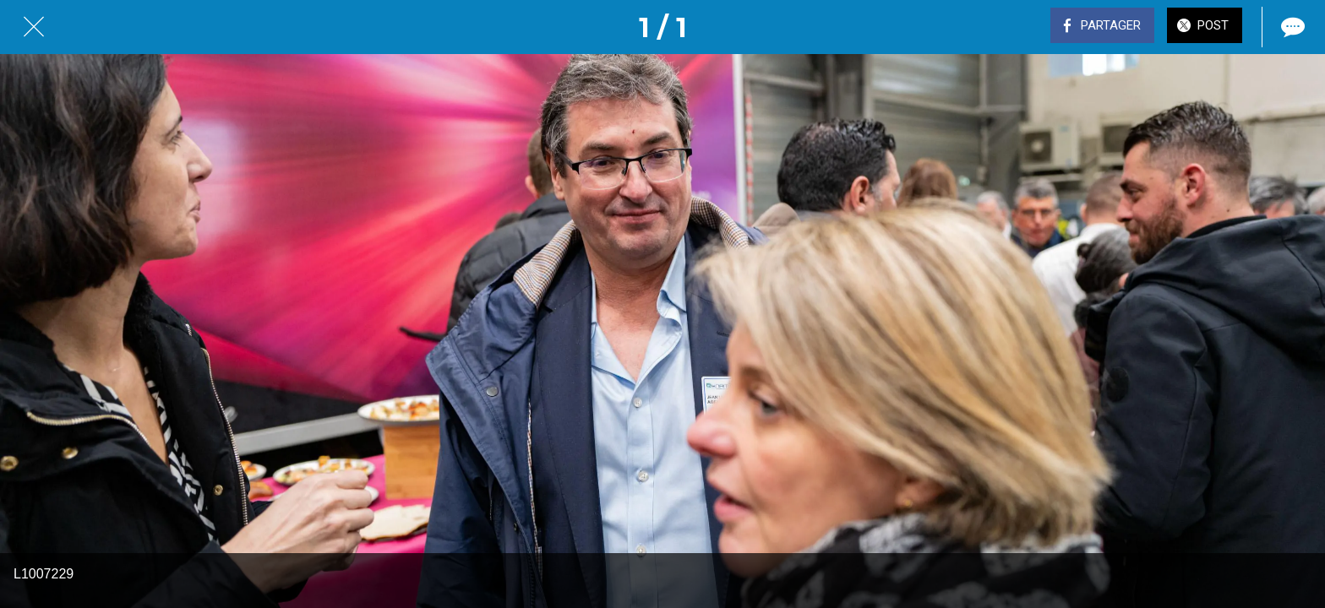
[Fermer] (34, 27)
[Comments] (1291, 27)
